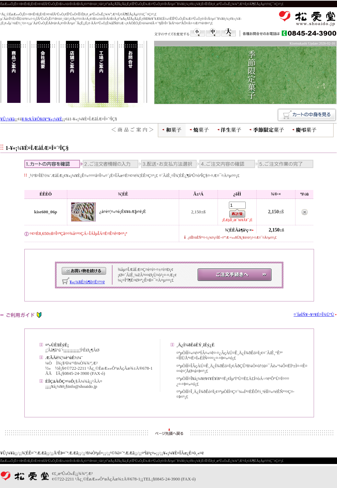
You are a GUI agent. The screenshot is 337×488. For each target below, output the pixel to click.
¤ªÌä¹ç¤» (149, 453)
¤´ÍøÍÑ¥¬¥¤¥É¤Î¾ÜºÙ (314, 314)
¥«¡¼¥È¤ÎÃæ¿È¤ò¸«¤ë (183, 453)
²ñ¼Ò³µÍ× (94, 453)
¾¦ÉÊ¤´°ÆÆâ (34, 453)
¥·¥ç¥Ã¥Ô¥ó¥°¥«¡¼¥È (42, 119)
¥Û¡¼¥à (7, 119)
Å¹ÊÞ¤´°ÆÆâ (66, 453)
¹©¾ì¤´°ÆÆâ (122, 453)
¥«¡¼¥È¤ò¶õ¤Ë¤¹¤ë (87, 281)
